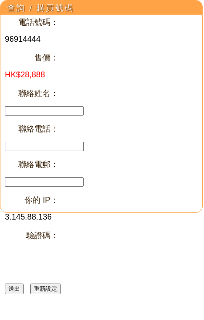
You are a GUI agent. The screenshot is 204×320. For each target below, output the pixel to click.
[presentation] (72, 265)
